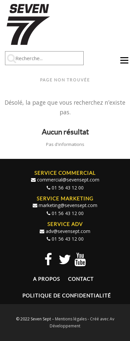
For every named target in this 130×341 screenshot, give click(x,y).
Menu (124, 63)
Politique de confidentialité (66, 295)
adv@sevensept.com (68, 231)
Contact (81, 279)
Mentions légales (71, 319)
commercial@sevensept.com (68, 179)
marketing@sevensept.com (68, 205)
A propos (46, 279)
